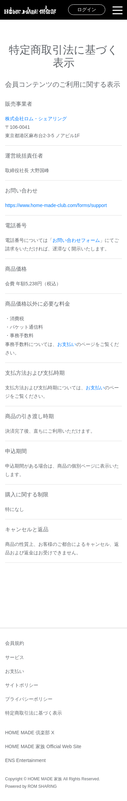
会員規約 (14, 643)
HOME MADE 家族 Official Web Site (43, 746)
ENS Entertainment (25, 760)
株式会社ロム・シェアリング (36, 118)
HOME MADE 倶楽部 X (29, 732)
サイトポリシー (21, 685)
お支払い (66, 344)
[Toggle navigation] (117, 10)
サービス (14, 657)
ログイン (86, 9)
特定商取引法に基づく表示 (33, 713)
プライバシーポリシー (28, 699)
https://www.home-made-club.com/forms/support (56, 205)
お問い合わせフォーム (76, 240)
